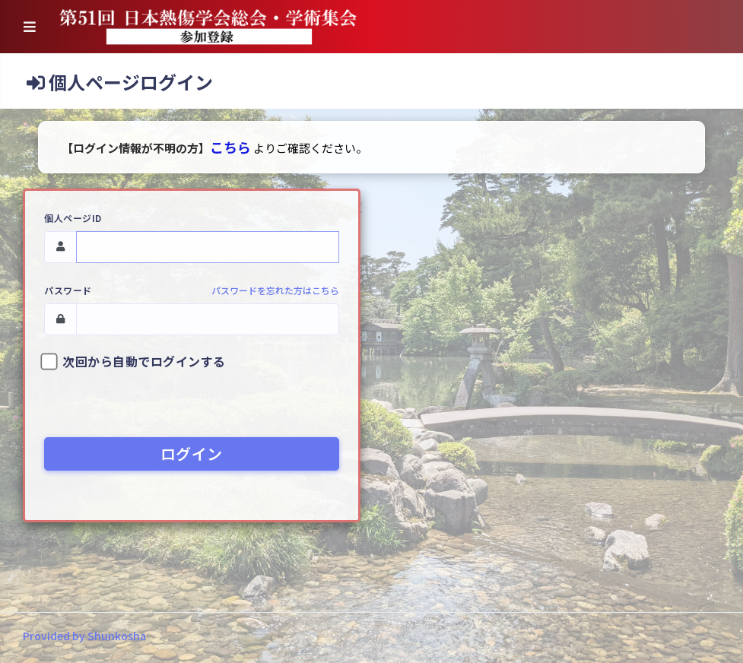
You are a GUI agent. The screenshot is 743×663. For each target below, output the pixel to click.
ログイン (191, 454)
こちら (230, 147)
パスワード (68, 290)
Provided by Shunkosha (84, 635)
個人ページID (73, 217)
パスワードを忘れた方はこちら (275, 290)
